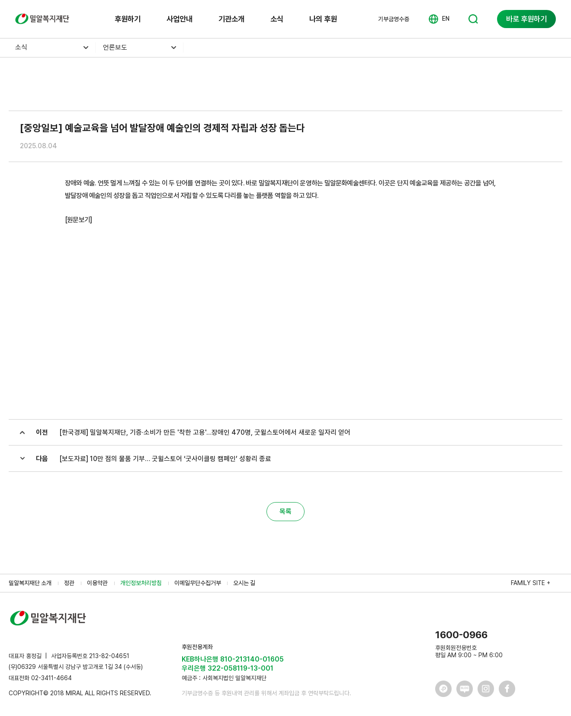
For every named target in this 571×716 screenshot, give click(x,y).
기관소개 (231, 18)
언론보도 (115, 47)
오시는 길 (244, 582)
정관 (69, 582)
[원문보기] (78, 220)
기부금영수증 (393, 19)
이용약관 (97, 582)
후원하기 (128, 18)
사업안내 (179, 18)
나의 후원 (323, 18)
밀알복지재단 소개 (30, 582)
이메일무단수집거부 (197, 582)
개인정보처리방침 (141, 582)
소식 (276, 18)
